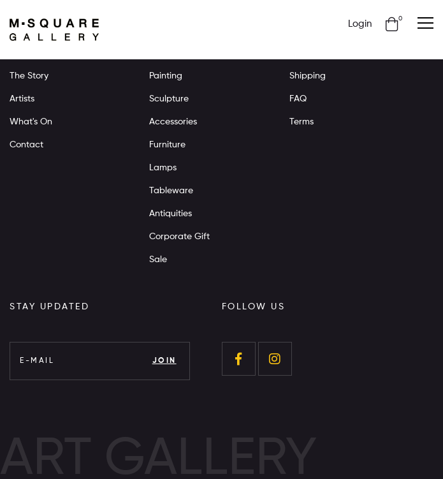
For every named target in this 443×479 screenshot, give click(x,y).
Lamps (163, 167)
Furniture (167, 144)
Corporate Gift (179, 236)
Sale (158, 259)
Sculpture (169, 98)
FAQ (298, 98)
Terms (301, 121)
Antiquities (170, 213)
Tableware (171, 190)
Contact (26, 144)
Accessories (173, 121)
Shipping (307, 75)
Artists (22, 98)
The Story (29, 75)
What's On (31, 121)
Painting (165, 75)
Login (360, 24)
